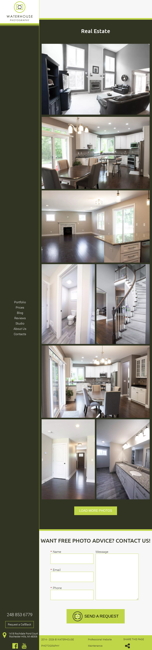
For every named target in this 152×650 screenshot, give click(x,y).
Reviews (20, 318)
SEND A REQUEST (96, 616)
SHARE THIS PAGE (133, 643)
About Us (20, 329)
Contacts (20, 334)
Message (102, 552)
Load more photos (95, 510)
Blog (20, 313)
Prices (20, 307)
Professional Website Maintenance (100, 642)
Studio (20, 323)
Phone (58, 588)
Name (58, 552)
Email (58, 570)
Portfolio (20, 302)
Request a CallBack (19, 624)
